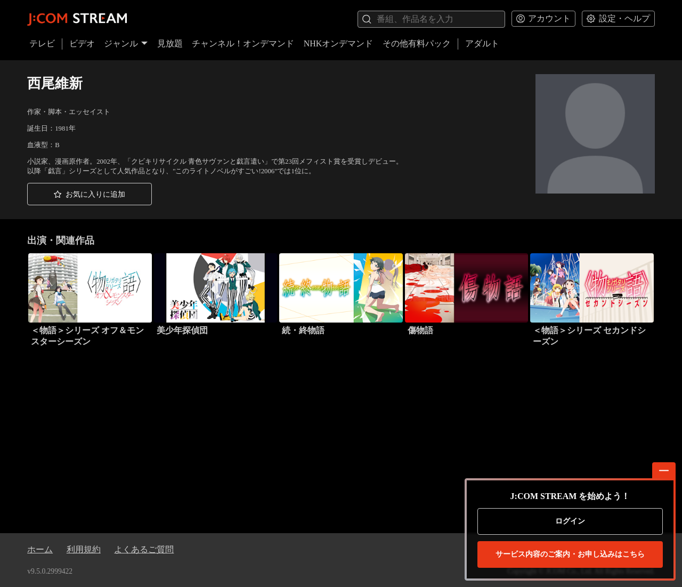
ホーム (40, 549)
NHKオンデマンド (339, 43)
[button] (89, 194)
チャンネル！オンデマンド (243, 43)
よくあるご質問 (144, 549)
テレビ (42, 43)
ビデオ (82, 43)
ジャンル (126, 43)
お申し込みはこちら (570, 554)
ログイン (570, 521)
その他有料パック (417, 43)
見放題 (170, 43)
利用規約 (84, 549)
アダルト (482, 43)
